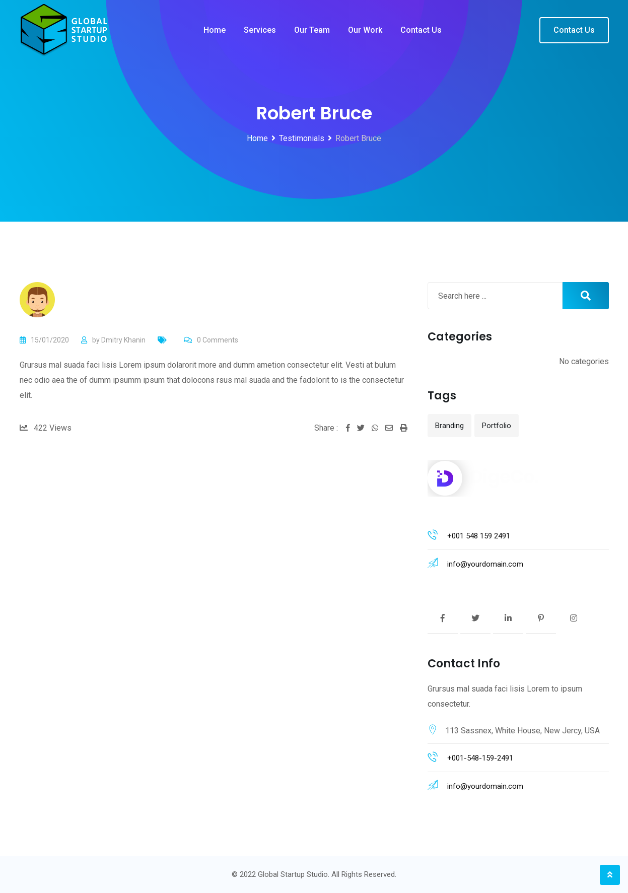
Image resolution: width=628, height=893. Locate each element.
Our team (312, 30)
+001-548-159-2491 (480, 758)
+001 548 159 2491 (478, 535)
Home (214, 30)
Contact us (421, 30)
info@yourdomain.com (485, 564)
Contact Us (574, 30)
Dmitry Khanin (123, 340)
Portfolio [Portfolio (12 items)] (496, 425)
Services (260, 30)
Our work (365, 30)
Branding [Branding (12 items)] (449, 425)
